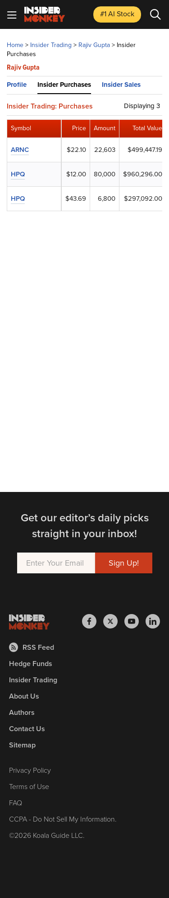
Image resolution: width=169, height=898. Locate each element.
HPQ (18, 174)
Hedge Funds (30, 663)
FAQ (15, 803)
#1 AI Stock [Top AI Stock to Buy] (117, 14)
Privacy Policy (30, 770)
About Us (24, 696)
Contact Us (27, 728)
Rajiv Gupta (94, 45)
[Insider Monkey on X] (113, 621)
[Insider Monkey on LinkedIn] (153, 621)
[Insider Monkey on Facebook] (92, 621)
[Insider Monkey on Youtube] (135, 621)
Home (15, 45)
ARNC (20, 150)
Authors (22, 712)
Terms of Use (29, 786)
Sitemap (22, 745)
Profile (17, 85)
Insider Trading (51, 45)
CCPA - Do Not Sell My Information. (63, 819)
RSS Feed (31, 647)
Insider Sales (121, 85)
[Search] (155, 14)
